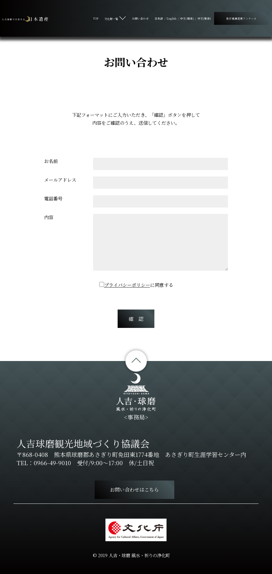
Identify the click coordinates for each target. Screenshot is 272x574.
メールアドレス (60, 180)
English (172, 18)
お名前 (51, 161)
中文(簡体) (187, 18)
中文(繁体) (204, 18)
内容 (48, 217)
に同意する (138, 285)
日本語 (159, 18)
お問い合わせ (140, 18)
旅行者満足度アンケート (241, 18)
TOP (95, 18)
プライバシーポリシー (127, 285)
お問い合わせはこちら (134, 489)
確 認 (136, 318)
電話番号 (53, 198)
